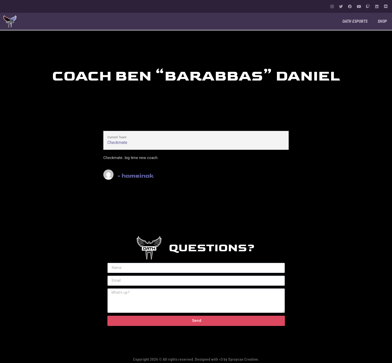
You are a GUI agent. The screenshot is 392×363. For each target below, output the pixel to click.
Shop (382, 21)
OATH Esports (354, 21)
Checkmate (117, 142)
